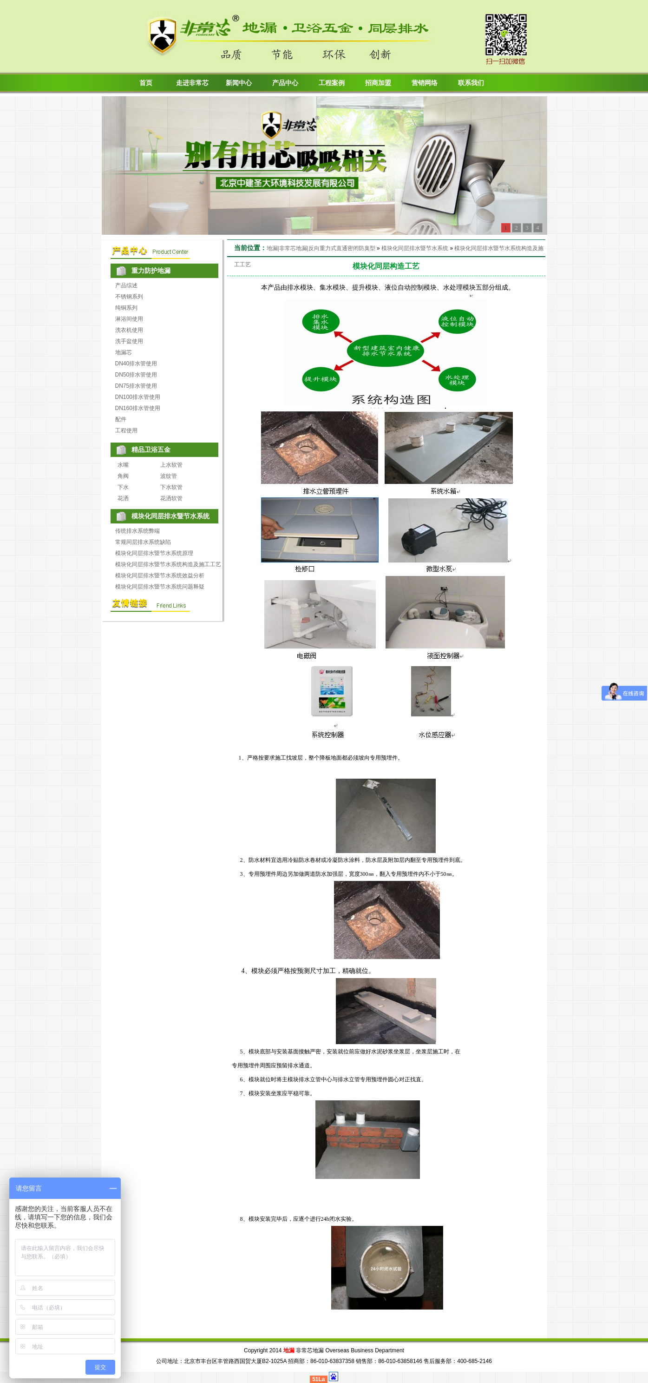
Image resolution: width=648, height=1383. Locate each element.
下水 (123, 487)
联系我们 (471, 82)
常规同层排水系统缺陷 (143, 542)
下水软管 (171, 487)
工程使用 (126, 430)
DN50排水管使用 (136, 374)
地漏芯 (123, 352)
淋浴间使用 (129, 319)
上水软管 (171, 465)
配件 (120, 419)
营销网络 (425, 82)
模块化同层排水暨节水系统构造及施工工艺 (168, 564)
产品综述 (126, 285)
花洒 (123, 498)
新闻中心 (239, 82)
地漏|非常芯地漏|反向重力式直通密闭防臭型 (321, 248)
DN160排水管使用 (137, 408)
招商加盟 (378, 82)
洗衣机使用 (129, 330)
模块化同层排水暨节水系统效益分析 (159, 575)
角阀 (123, 476)
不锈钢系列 (129, 296)
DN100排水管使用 (137, 397)
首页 (145, 82)
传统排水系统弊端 (137, 531)
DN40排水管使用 (136, 363)
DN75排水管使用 (136, 386)
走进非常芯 (192, 82)
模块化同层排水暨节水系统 (414, 248)
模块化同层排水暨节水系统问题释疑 (159, 586)
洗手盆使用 (129, 341)
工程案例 (332, 82)
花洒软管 (171, 498)
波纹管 (168, 476)
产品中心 (285, 82)
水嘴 (123, 465)
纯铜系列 (126, 307)
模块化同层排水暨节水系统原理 (154, 553)
